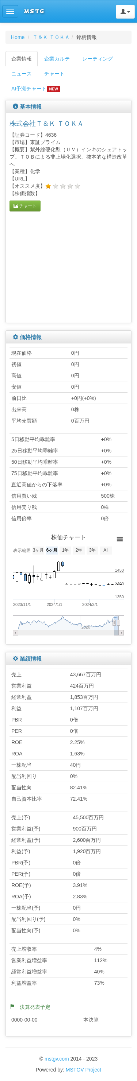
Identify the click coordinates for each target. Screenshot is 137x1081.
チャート (54, 74)
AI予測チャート (35, 89)
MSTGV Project (83, 1070)
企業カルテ (57, 59)
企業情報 (21, 59)
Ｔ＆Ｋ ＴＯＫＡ (51, 37)
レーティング (97, 59)
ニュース (21, 74)
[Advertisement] (70, 266)
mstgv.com (57, 1059)
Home (17, 37)
